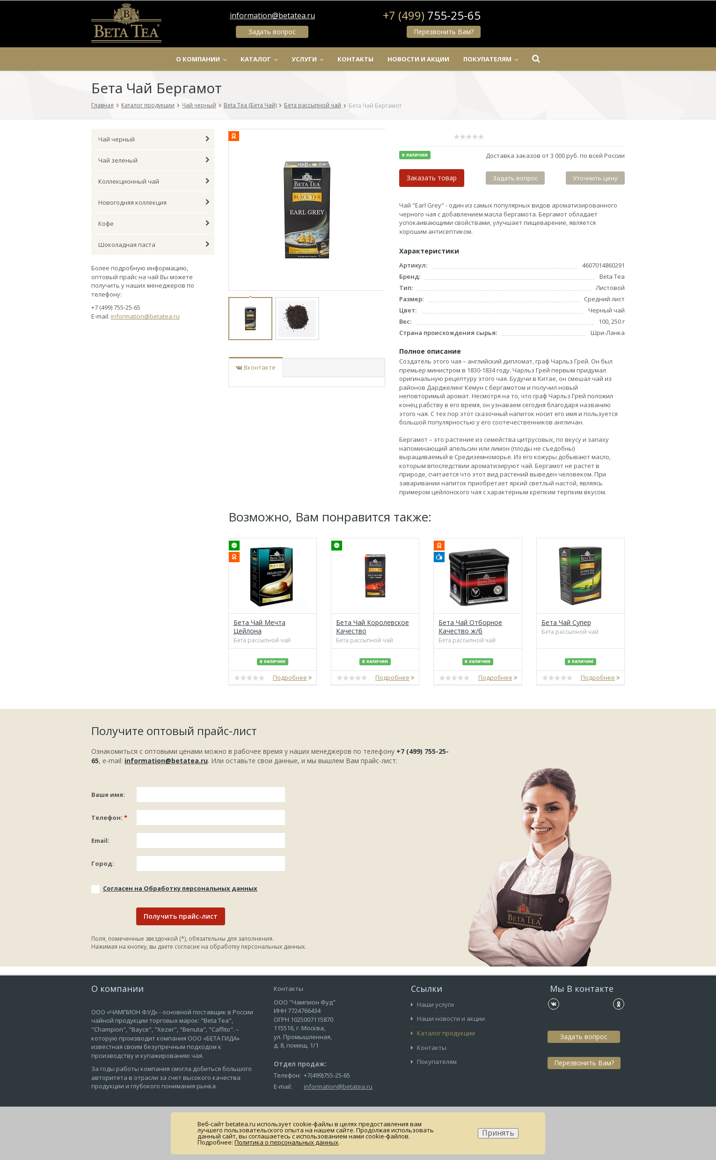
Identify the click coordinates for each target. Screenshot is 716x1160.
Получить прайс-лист (181, 916)
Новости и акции (418, 59)
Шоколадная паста (154, 244)
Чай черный (199, 105)
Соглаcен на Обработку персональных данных (180, 888)
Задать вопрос (272, 31)
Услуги (307, 59)
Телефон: (109, 817)
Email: (100, 840)
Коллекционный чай (154, 181)
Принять (498, 1133)
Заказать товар (432, 177)
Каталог (259, 59)
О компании (201, 59)
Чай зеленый (154, 160)
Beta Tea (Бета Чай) (250, 105)
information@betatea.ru (272, 15)
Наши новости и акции (448, 1018)
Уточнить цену (595, 178)
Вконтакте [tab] (256, 367)
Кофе (154, 223)
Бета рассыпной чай (312, 105)
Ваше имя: (108, 794)
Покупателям (490, 59)
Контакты (355, 59)
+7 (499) (432, 15)
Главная (102, 105)
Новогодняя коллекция (154, 202)
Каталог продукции (148, 105)
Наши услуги (432, 1004)
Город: (102, 863)
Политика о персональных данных (286, 1142)
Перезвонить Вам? (444, 31)
